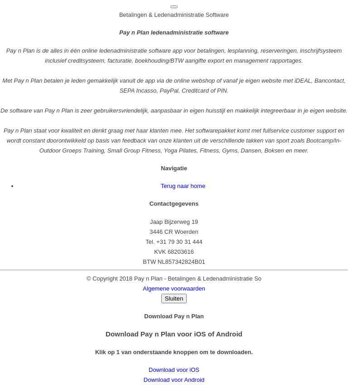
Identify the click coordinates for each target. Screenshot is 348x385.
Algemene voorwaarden (174, 288)
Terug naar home (183, 186)
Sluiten (174, 298)
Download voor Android (174, 379)
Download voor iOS (174, 369)
